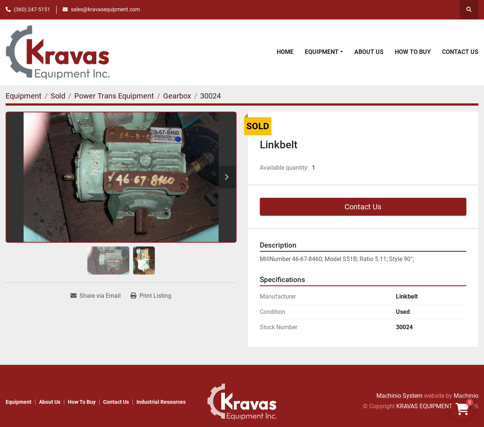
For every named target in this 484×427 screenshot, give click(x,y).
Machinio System (399, 395)
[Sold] (58, 95)
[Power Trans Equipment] (114, 95)
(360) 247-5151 (32, 9)
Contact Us (460, 51)
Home (285, 51)
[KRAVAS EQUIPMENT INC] (242, 401)
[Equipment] (24, 95)
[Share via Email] (96, 296)
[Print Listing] (151, 296)
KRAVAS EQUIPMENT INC (429, 406)
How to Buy (413, 51)
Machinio (466, 395)
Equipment (322, 51)
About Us (369, 51)
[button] (324, 52)
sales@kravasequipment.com (105, 9)
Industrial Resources (161, 402)
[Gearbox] (177, 95)
